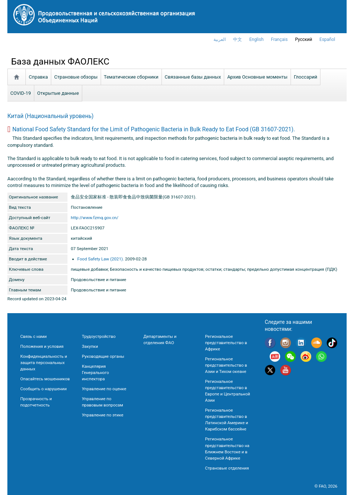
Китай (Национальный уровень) (50, 116)
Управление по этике (103, 415)
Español (327, 39)
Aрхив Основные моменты (257, 77)
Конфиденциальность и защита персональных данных (43, 362)
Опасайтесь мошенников (45, 378)
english (256, 39)
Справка (38, 77)
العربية (220, 39)
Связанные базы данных (193, 77)
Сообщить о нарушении (43, 388)
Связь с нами (33, 336)
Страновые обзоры (76, 77)
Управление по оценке (104, 388)
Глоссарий (305, 77)
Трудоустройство (98, 336)
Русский (303, 39)
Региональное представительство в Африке (226, 343)
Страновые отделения (227, 468)
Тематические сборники (131, 77)
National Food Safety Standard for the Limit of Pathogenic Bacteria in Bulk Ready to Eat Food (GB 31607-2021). (153, 129)
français (279, 39)
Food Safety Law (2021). (100, 259)
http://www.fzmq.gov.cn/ (94, 217)
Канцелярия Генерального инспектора (95, 372)
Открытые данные (58, 93)
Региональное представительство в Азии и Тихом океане (226, 365)
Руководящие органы (103, 356)
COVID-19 (20, 93)
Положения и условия (41, 346)
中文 (237, 39)
